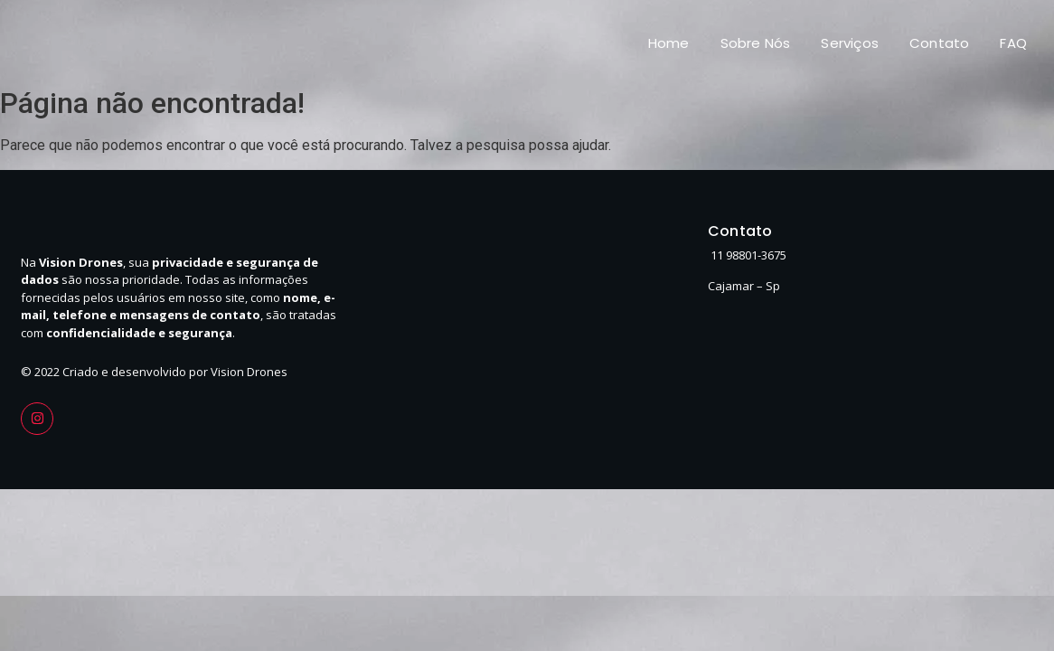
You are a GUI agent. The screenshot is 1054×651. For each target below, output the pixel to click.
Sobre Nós (755, 42)
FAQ (1013, 42)
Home (669, 42)
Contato (939, 42)
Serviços (850, 42)
